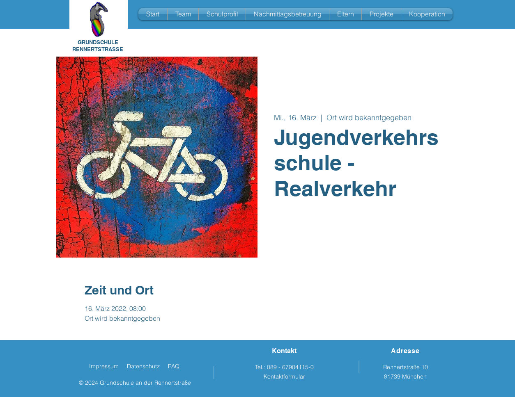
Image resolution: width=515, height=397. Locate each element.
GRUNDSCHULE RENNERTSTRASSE (97, 45)
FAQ (173, 366)
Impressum (104, 366)
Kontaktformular (284, 376)
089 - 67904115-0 (290, 367)
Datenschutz (143, 366)
